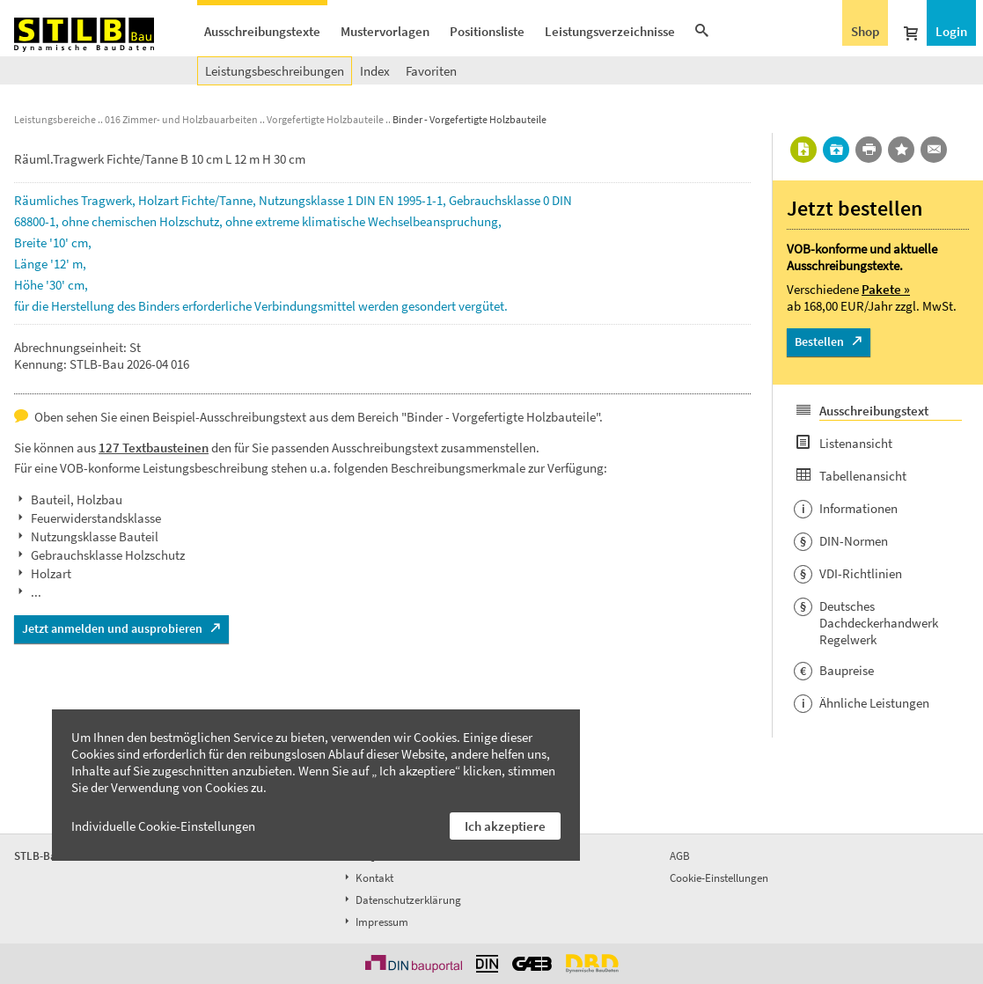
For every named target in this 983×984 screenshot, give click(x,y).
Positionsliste (487, 31)
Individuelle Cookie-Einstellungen (163, 826)
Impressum (374, 921)
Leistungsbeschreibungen (274, 70)
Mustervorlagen (385, 31)
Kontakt (367, 877)
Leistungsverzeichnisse (610, 31)
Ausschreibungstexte (262, 31)
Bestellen (819, 341)
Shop (865, 31)
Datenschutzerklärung (401, 899)
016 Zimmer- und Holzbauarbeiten (181, 119)
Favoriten (431, 70)
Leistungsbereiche (55, 119)
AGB (680, 855)
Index (375, 70)
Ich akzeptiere (505, 826)
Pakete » (886, 289)
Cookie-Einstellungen (719, 877)
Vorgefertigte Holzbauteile (325, 119)
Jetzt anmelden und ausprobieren (112, 628)
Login (951, 31)
